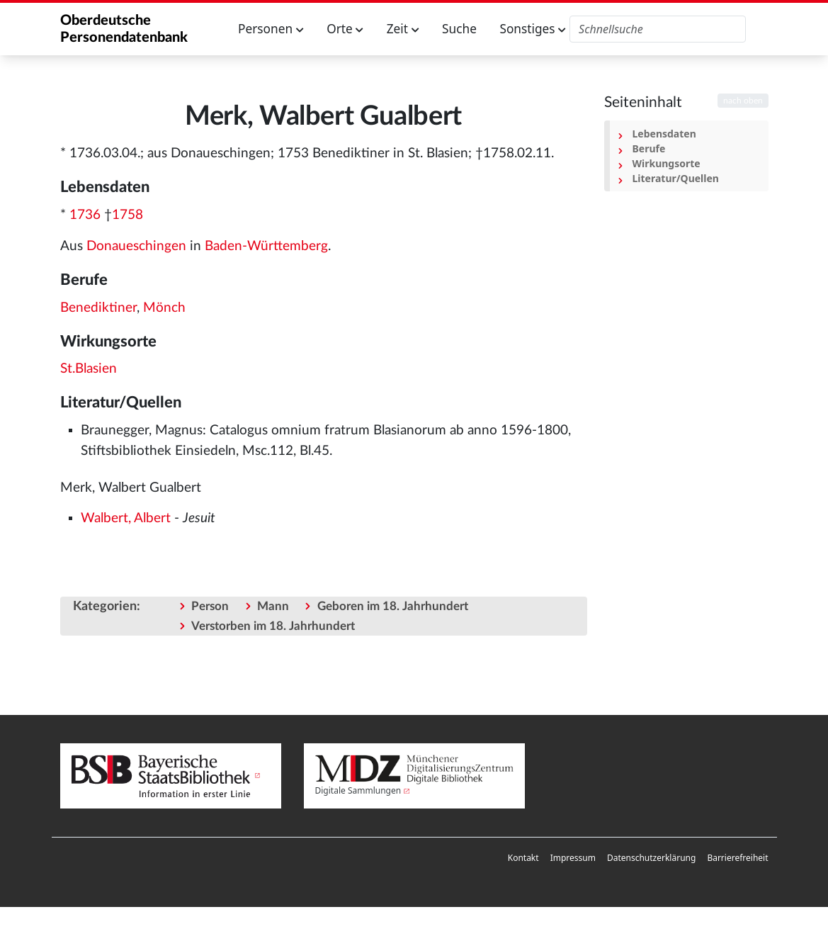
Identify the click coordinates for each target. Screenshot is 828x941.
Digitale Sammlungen (358, 790)
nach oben (743, 100)
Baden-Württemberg (266, 246)
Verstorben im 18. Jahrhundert (273, 626)
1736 (85, 215)
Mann (273, 606)
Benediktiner (98, 308)
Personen (271, 29)
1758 (127, 215)
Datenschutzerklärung (651, 858)
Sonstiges (532, 29)
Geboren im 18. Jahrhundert (392, 606)
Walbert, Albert (126, 518)
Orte (345, 29)
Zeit (403, 29)
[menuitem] (523, 858)
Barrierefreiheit (737, 858)
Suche (459, 29)
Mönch (164, 308)
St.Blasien (88, 369)
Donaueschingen (136, 246)
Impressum (573, 858)
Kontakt (523, 858)
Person (210, 606)
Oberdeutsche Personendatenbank (124, 29)
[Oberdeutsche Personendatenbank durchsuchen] (657, 29)
